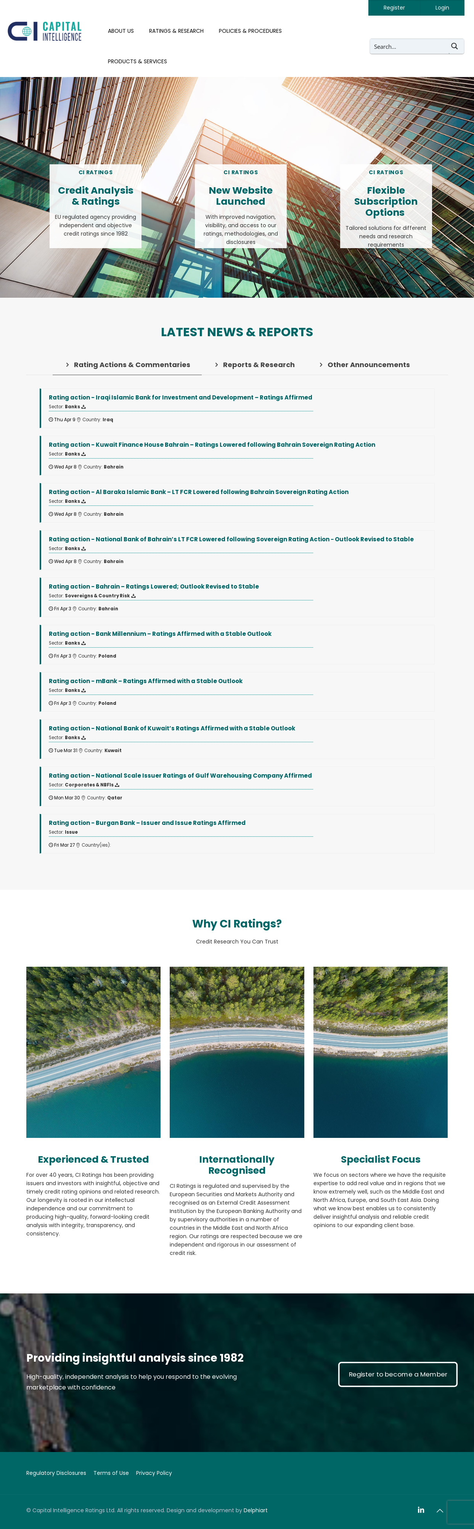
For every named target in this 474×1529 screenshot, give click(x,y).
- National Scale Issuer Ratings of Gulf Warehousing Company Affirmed (180, 776)
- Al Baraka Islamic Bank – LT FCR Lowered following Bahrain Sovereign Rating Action (199, 492)
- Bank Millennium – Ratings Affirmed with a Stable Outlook (160, 634)
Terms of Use (111, 1473)
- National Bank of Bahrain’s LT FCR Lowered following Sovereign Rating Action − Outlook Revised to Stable (231, 539)
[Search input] (409, 46)
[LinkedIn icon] (421, 1510)
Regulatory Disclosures (56, 1473)
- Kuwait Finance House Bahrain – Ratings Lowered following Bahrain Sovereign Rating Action (212, 445)
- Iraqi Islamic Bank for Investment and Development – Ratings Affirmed (180, 397)
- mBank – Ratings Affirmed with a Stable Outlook (146, 681)
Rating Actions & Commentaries (127, 364)
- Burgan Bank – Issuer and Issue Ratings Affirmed (147, 823)
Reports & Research (254, 364)
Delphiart (256, 1510)
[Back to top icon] (440, 1511)
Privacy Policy (154, 1473)
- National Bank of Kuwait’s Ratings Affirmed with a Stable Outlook (172, 728)
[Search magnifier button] (456, 46)
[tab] (127, 364)
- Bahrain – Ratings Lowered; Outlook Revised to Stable (154, 586)
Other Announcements (364, 364)
